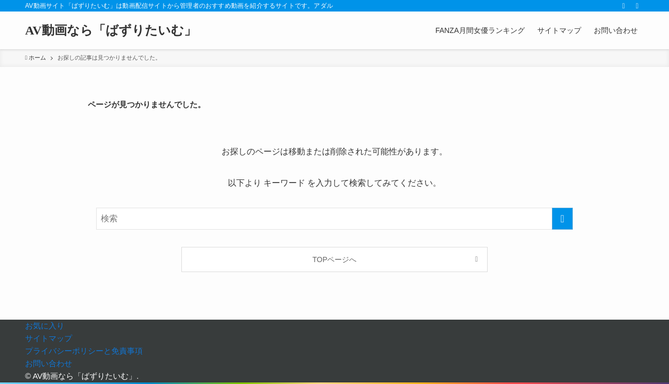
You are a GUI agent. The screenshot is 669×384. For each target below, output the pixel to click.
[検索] (637, 6)
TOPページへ (335, 259)
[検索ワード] (334, 219)
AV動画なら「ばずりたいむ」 (111, 30)
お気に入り (44, 325)
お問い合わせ (48, 363)
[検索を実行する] (562, 219)
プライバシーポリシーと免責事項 (84, 350)
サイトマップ (48, 338)
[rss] (623, 6)
